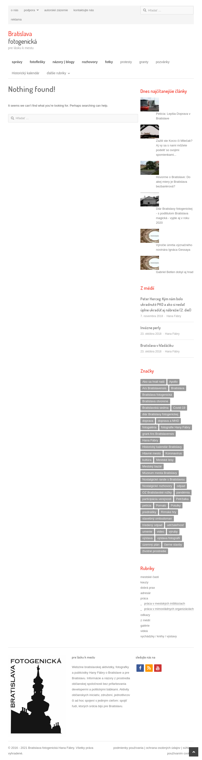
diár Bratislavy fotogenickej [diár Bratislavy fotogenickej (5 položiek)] (160, 414)
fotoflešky (37, 62)
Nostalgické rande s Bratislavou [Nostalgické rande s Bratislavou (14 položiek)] (163, 479)
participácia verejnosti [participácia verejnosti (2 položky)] (156, 499)
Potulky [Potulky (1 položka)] (176, 505)
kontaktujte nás (83, 10)
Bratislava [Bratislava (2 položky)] (177, 388)
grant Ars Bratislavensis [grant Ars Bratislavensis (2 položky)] (158, 434)
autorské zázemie (56, 10)
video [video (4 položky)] (160, 531)
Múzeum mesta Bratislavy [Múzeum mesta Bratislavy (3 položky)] (159, 473)
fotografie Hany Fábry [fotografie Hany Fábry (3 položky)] (175, 427)
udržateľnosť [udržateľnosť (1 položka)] (175, 525)
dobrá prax (147, 587)
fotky (109, 62)
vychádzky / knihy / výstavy (158, 636)
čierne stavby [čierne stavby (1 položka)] (173, 544)
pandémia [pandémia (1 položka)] (183, 492)
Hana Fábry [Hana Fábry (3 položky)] (150, 440)
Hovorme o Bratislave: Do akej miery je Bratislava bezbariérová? (173, 181)
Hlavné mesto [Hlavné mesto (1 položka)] (151, 453)
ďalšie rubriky (56, 73)
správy (17, 62)
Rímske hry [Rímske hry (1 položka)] (168, 512)
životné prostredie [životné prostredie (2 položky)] (154, 551)
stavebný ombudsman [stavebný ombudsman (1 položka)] (157, 518)
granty (143, 62)
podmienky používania (128, 748)
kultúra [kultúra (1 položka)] (146, 460)
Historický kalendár (25, 73)
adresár (145, 593)
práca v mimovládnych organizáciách (169, 609)
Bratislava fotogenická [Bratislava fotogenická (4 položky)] (157, 394)
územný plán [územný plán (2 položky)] (150, 544)
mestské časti (149, 577)
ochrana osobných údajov (163, 748)
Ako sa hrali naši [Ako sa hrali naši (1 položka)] (153, 381)
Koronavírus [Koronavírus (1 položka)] (174, 453)
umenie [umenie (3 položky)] (147, 531)
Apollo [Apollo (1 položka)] (173, 381)
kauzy (144, 582)
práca (144, 598)
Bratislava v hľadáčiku (156, 345)
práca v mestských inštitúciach (164, 603)
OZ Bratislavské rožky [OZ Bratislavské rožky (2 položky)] (157, 492)
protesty (126, 62)
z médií (145, 620)
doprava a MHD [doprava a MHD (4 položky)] (168, 420)
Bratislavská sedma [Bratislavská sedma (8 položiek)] (155, 407)
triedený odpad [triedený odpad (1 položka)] (152, 525)
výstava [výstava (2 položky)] (147, 538)
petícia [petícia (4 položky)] (146, 505)
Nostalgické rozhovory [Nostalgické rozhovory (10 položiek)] (157, 486)
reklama (16, 19)
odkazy (145, 615)
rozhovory (90, 62)
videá (144, 631)
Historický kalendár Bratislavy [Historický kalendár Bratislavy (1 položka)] (162, 447)
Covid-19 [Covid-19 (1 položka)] (179, 407)
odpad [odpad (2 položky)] (181, 486)
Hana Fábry (173, 316)
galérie (144, 625)
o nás (14, 10)
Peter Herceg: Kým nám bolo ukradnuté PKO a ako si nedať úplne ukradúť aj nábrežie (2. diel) (165, 304)
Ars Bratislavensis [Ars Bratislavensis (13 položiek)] (154, 388)
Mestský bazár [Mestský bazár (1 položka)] (152, 466)
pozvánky (162, 62)
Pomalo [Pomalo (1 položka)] (161, 505)
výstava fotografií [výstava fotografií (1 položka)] (168, 538)
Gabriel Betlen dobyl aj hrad (174, 272)
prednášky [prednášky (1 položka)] (149, 512)
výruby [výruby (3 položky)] (173, 531)
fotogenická (22, 37)
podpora (29, 10)
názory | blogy (63, 62)
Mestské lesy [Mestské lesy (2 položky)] (164, 460)
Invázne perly (150, 327)
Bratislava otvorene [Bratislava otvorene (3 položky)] (155, 401)
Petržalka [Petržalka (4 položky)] (182, 499)
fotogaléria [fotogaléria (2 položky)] (149, 427)
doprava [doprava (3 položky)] (147, 420)
